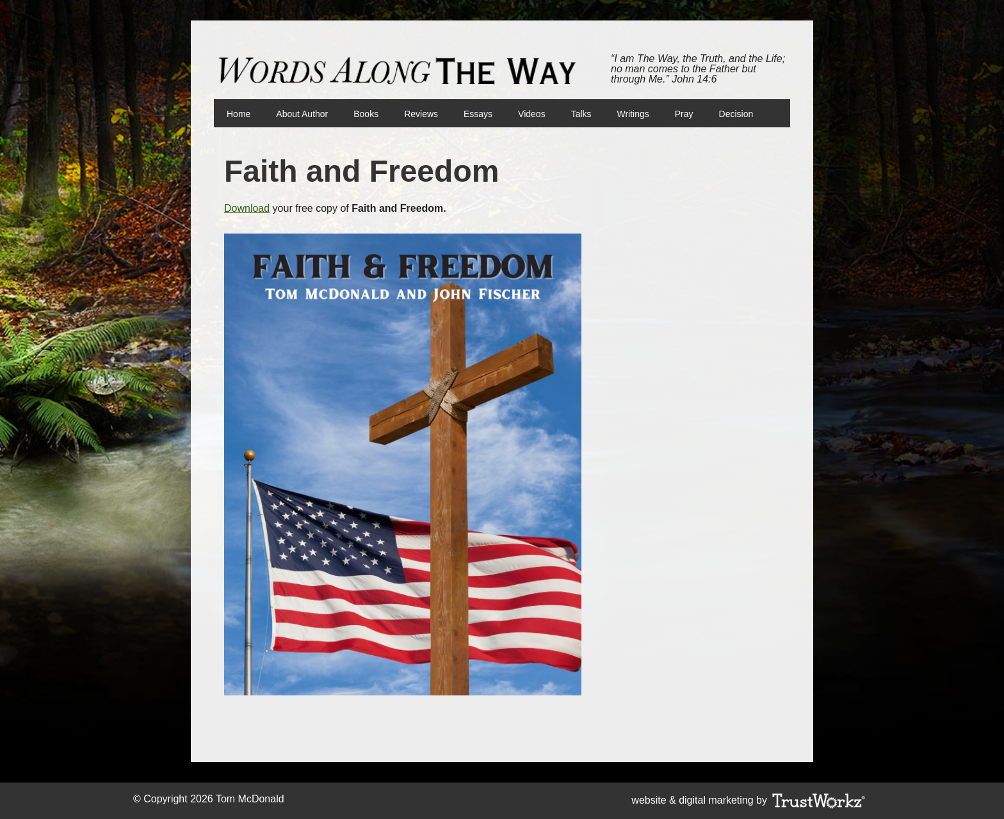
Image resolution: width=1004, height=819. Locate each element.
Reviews (421, 114)
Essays (478, 114)
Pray (684, 114)
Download (247, 208)
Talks (581, 114)
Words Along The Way (403, 71)
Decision (736, 114)
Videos (532, 114)
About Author (302, 114)
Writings (633, 114)
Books (359, 114)
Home (238, 114)
